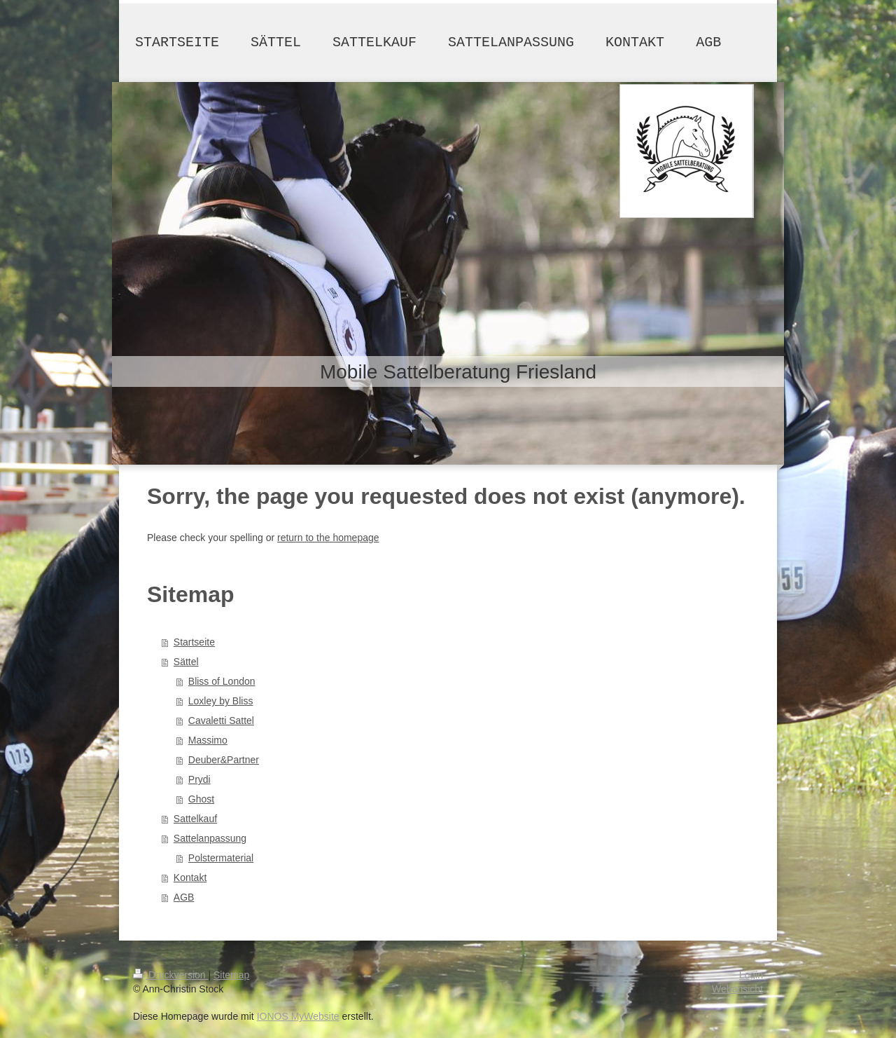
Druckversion (170, 975)
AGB (184, 897)
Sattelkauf (195, 818)
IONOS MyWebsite (298, 1016)
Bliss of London (221, 681)
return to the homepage (328, 537)
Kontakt (190, 877)
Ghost (201, 799)
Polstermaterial (220, 857)
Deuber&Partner (223, 759)
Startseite (194, 642)
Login (751, 975)
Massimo (207, 740)
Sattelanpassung (210, 838)
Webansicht (737, 989)
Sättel (186, 661)
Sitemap (231, 975)
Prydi (199, 779)
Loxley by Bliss (220, 700)
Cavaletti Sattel (221, 720)
